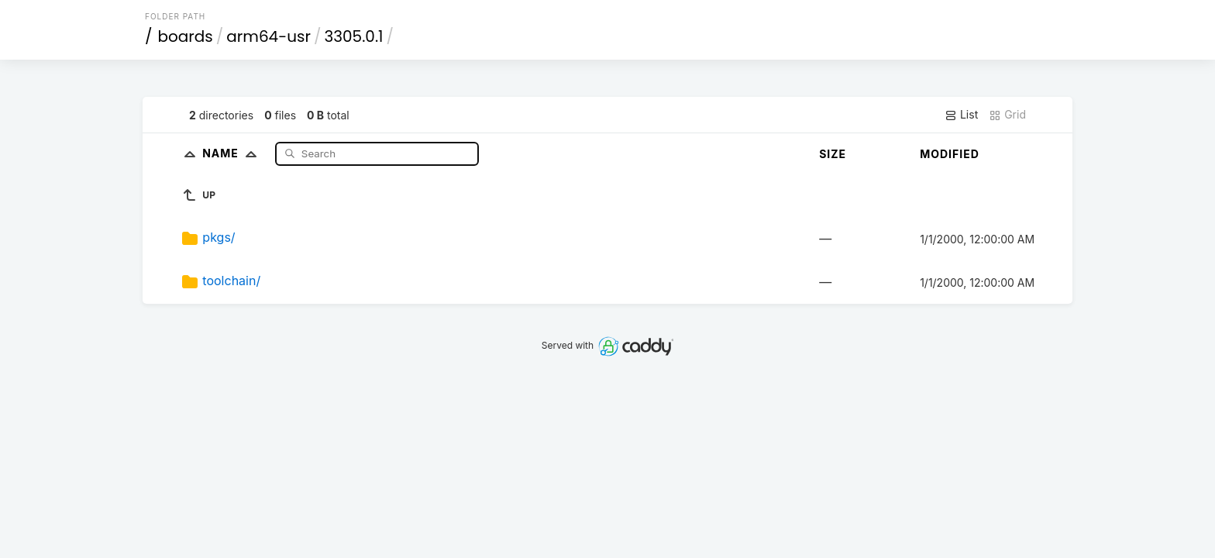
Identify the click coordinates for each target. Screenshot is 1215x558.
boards (185, 36)
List (961, 115)
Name (232, 153)
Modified (949, 153)
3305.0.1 (353, 36)
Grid (1007, 115)
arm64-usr (268, 36)
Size (832, 153)
